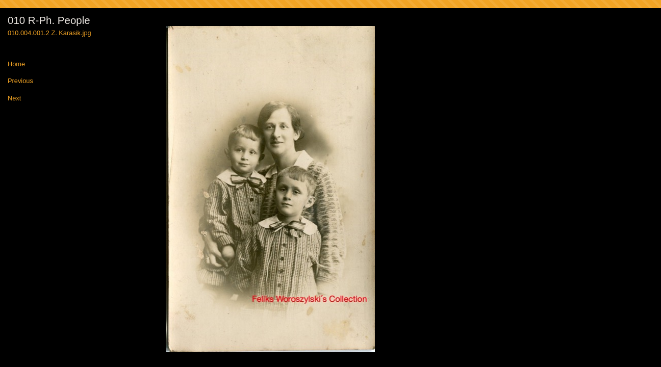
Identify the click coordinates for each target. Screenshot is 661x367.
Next (14, 98)
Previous (20, 81)
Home (16, 64)
